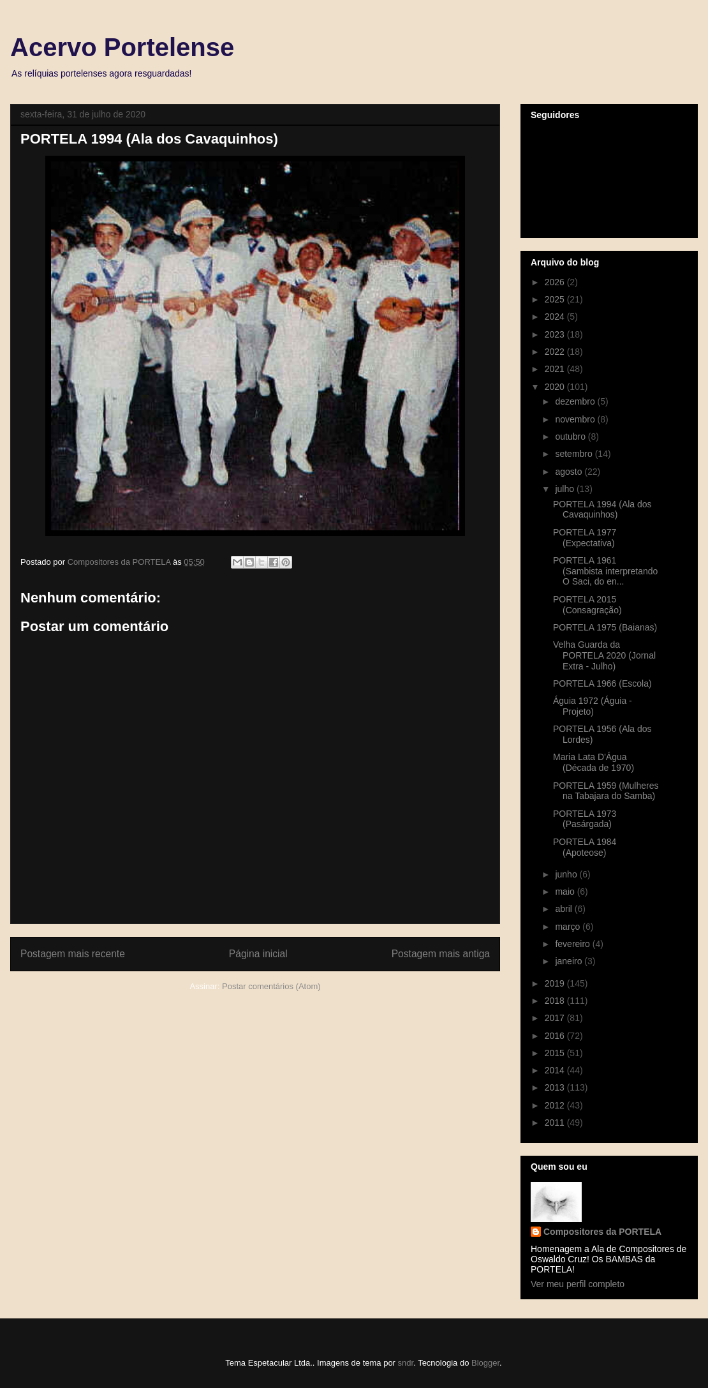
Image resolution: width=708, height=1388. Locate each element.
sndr (406, 1363)
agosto (569, 471)
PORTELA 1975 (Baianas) (605, 627)
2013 (556, 1087)
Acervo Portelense (122, 47)
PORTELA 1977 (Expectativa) (584, 537)
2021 (556, 369)
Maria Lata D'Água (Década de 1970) (593, 762)
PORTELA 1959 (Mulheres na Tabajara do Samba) (606, 791)
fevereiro (573, 944)
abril (564, 909)
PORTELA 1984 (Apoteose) (584, 847)
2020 (556, 387)
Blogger (485, 1363)
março (568, 927)
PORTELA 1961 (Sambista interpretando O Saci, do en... (605, 571)
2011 (556, 1122)
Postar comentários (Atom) (271, 986)
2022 (556, 352)
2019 (556, 983)
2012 (556, 1105)
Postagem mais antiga (441, 953)
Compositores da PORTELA (602, 1232)
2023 (556, 334)
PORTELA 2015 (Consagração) (587, 604)
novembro (576, 419)
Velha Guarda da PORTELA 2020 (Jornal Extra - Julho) (604, 655)
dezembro (576, 401)
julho (565, 489)
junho (567, 874)
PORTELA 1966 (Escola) (602, 683)
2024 (556, 316)
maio (566, 891)
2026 (556, 282)
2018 (556, 1001)
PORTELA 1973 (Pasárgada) (584, 819)
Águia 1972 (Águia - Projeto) (592, 706)
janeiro (569, 961)
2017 (556, 1018)
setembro (574, 454)
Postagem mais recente (72, 953)
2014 (556, 1070)
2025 (556, 299)
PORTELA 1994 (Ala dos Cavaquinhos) (602, 509)
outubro (571, 436)
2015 (556, 1053)
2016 (556, 1036)
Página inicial (258, 953)
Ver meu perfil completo (577, 1284)
